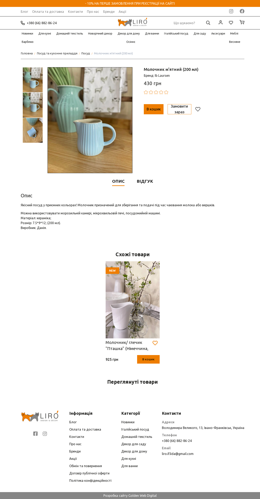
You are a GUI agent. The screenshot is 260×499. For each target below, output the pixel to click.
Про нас (93, 11)
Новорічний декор (100, 33)
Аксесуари (218, 33)
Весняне (234, 41)
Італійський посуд (176, 33)
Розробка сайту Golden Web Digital (130, 495)
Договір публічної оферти (89, 473)
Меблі (234, 33)
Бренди (109, 11)
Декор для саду (133, 444)
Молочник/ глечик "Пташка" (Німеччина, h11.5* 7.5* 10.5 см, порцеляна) (127, 346)
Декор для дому (129, 33)
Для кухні (44, 33)
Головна (27, 53)
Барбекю (28, 41)
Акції (122, 11)
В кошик (160, 109)
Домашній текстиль (69, 33)
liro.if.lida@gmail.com (178, 454)
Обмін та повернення (85, 466)
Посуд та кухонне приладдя (57, 53)
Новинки (27, 33)
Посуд (85, 53)
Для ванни (152, 33)
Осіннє (130, 41)
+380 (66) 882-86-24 (39, 23)
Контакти (75, 11)
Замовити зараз (203, 109)
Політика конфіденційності (90, 480)
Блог (24, 11)
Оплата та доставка (48, 11)
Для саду (200, 33)
